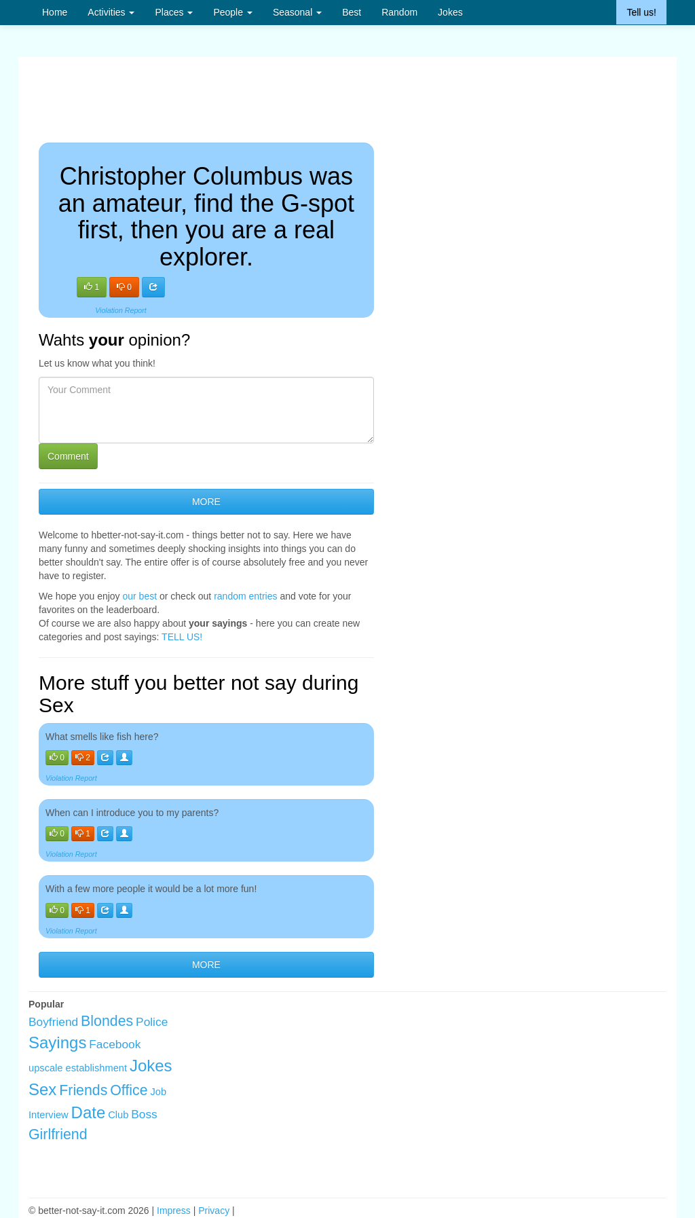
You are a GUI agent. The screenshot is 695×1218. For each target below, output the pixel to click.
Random (399, 12)
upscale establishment (78, 1068)
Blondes (107, 1021)
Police (152, 1022)
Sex (42, 1089)
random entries (245, 596)
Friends (83, 1090)
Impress (174, 1210)
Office (128, 1090)
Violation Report (121, 310)
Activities (111, 12)
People (232, 12)
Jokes (450, 12)
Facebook (114, 1044)
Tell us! (641, 12)
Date (88, 1112)
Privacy (213, 1210)
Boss (144, 1114)
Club (118, 1114)
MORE (206, 501)
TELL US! (182, 636)
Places (174, 12)
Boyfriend (53, 1022)
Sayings (57, 1042)
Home (54, 12)
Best (351, 12)
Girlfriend (58, 1134)
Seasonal (297, 12)
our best (140, 596)
